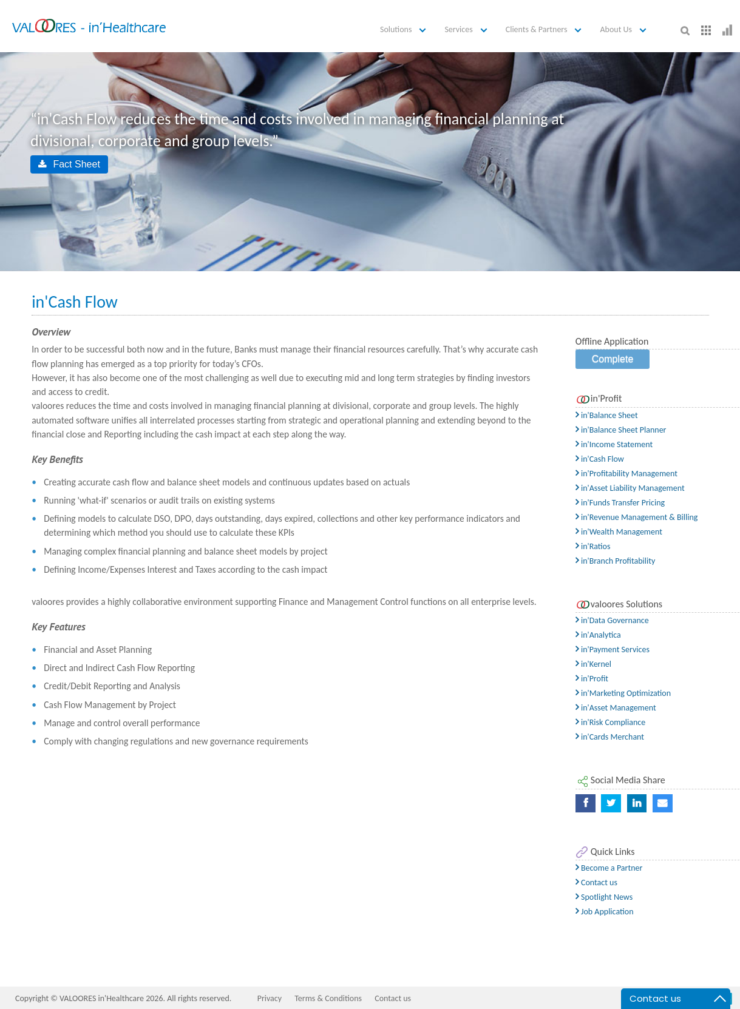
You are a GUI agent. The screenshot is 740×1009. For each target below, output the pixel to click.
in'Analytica (598, 635)
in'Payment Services (612, 649)
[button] (405, 30)
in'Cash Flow (599, 459)
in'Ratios (593, 546)
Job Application (604, 911)
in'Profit (591, 678)
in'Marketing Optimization (623, 693)
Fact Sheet (69, 164)
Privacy (269, 998)
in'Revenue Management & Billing (636, 517)
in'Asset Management (615, 708)
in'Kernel (593, 664)
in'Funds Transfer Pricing (620, 503)
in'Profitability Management (626, 473)
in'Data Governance (612, 620)
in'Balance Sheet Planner (621, 430)
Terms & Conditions (328, 998)
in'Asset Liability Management (630, 488)
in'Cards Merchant (609, 737)
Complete (612, 359)
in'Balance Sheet (606, 415)
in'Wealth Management (618, 532)
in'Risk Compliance (610, 722)
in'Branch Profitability (615, 561)
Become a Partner (609, 868)
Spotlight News (604, 897)
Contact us (596, 882)
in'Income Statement (614, 444)
